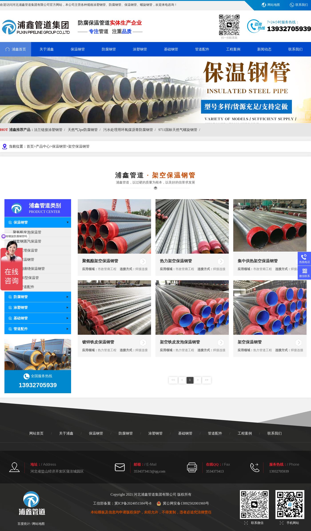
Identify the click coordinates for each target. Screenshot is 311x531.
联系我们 (301, 4)
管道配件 (202, 49)
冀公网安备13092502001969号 (183, 503)
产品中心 (43, 146)
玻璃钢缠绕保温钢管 (29, 269)
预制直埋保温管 (25, 250)
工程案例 (233, 49)
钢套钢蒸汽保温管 (27, 241)
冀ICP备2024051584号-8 (132, 503)
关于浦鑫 (47, 49)
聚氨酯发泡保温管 (27, 232)
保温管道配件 (23, 287)
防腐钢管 (109, 49)
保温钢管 (78, 49)
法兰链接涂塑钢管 (50, 130)
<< (173, 380)
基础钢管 (171, 49)
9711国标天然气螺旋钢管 (180, 130)
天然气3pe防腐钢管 (85, 130)
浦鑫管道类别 (50, 208)
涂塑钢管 (140, 49)
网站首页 (36, 433)
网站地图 (273, 4)
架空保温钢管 (79, 146)
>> (206, 380)
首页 (30, 146)
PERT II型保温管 (26, 278)
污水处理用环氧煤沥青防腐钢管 (130, 130)
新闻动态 (264, 49)
